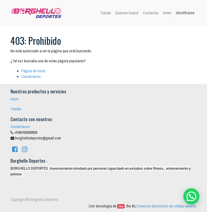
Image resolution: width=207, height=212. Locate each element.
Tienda (16, 109)
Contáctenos (31, 76)
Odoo (120, 206)
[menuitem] (105, 13)
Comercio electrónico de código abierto (166, 206)
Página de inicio (33, 71)
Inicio (15, 99)
